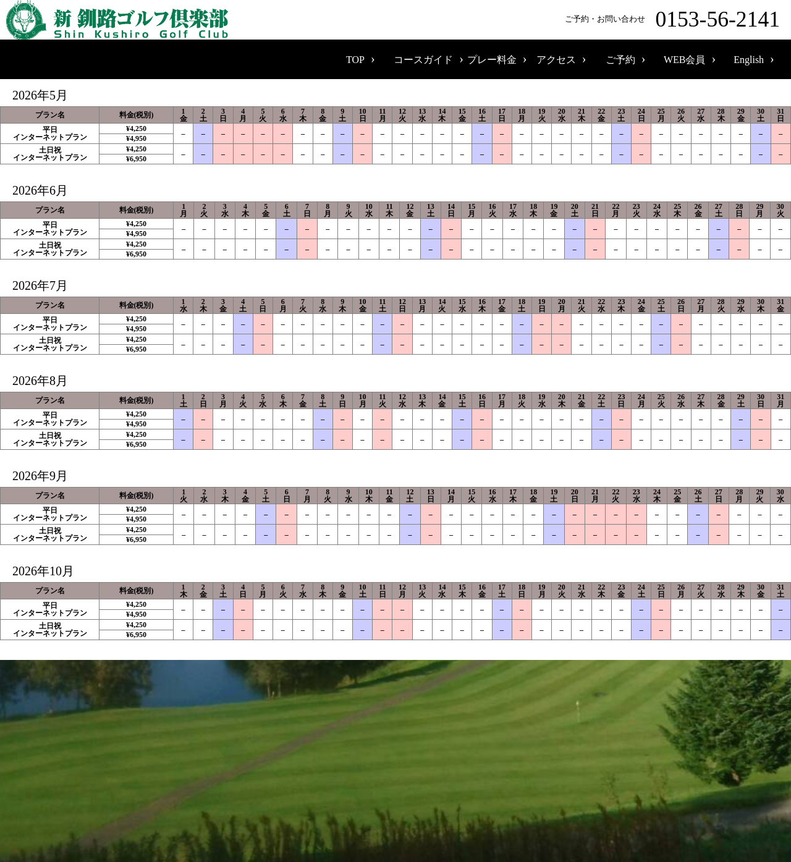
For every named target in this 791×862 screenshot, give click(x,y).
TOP (355, 59)
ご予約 (620, 59)
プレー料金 (492, 59)
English (749, 59)
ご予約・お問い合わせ (675, 20)
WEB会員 (685, 59)
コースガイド (423, 59)
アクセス (556, 59)
